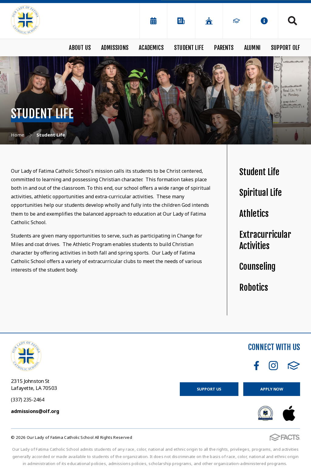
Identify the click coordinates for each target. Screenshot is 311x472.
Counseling (257, 266)
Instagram (273, 365)
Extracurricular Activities (265, 240)
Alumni (252, 47)
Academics (151, 47)
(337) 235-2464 (27, 399)
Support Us (209, 389)
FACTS (294, 365)
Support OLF (285, 47)
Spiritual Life (260, 192)
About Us (80, 47)
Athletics (254, 213)
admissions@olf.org (35, 411)
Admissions (114, 47)
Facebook (256, 365)
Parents (224, 47)
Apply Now (271, 389)
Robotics (253, 287)
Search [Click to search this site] (292, 20)
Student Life (189, 47)
